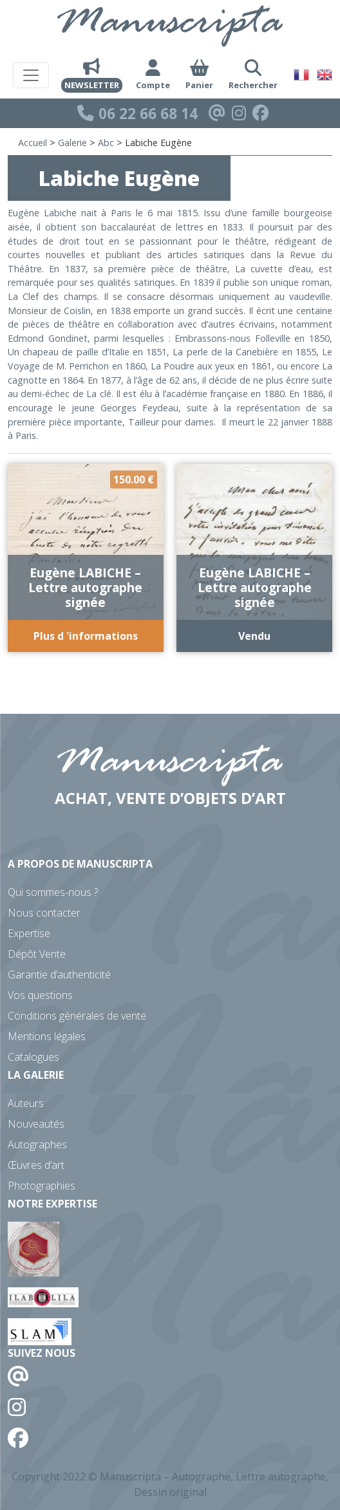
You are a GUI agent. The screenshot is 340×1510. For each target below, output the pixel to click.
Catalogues (33, 1057)
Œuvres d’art (36, 1165)
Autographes (37, 1144)
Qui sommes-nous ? (53, 892)
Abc (106, 142)
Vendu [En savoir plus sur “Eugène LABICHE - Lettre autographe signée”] (254, 636)
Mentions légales (47, 1036)
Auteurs (26, 1103)
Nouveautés (36, 1124)
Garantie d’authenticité (59, 974)
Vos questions (40, 995)
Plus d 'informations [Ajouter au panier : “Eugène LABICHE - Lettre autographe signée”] (85, 636)
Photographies (41, 1186)
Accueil (32, 142)
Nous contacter (44, 913)
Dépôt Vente (37, 954)
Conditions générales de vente (77, 1016)
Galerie (72, 142)
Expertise (29, 933)
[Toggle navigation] (31, 75)
